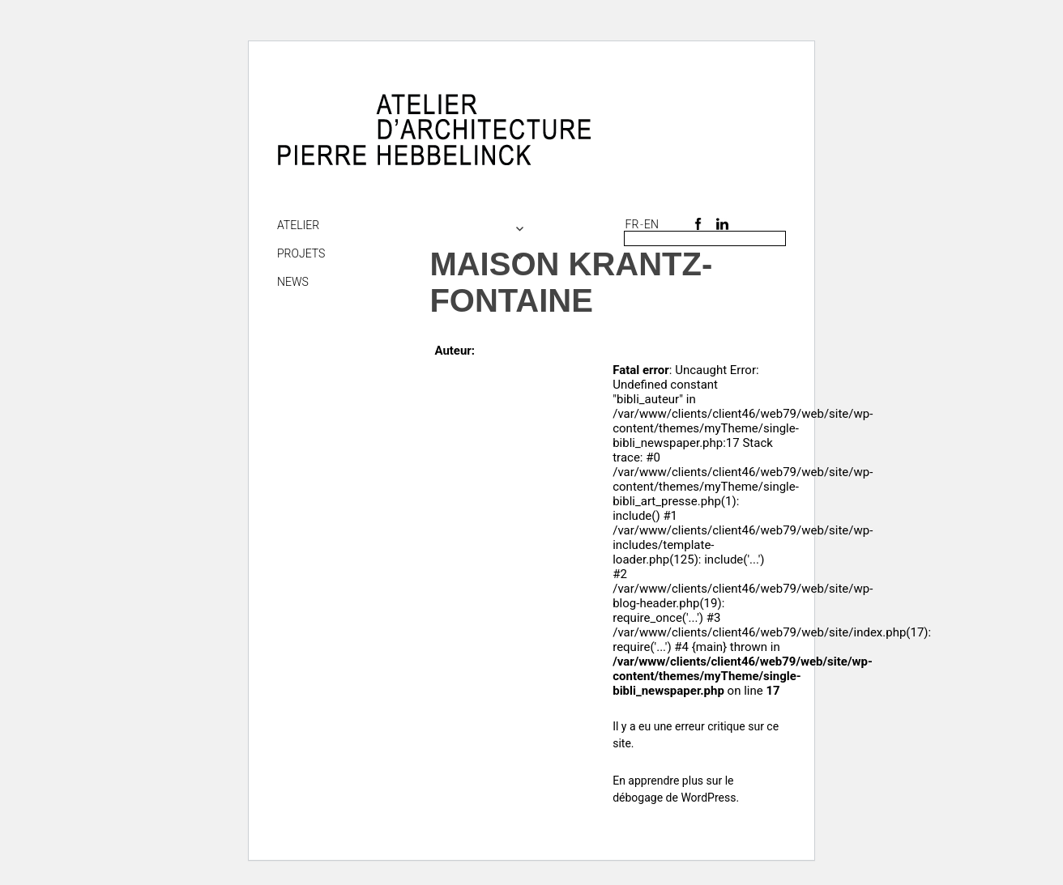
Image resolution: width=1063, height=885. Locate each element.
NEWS (293, 281)
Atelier (298, 225)
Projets (301, 253)
